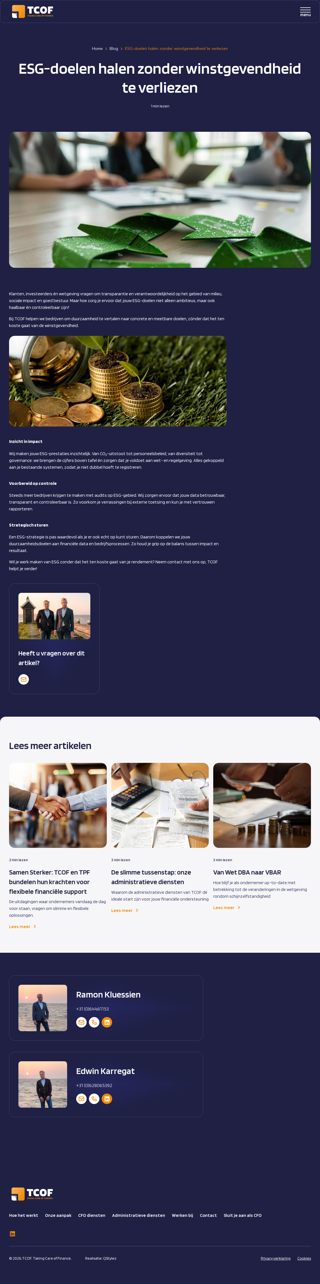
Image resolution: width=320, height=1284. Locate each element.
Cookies (304, 1258)
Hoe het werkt (23, 1215)
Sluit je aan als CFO (243, 1215)
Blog (114, 48)
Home (97, 48)
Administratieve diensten (138, 1215)
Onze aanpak (58, 1215)
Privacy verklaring (276, 1258)
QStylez (109, 1258)
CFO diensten (91, 1215)
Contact (208, 1215)
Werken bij (182, 1215)
